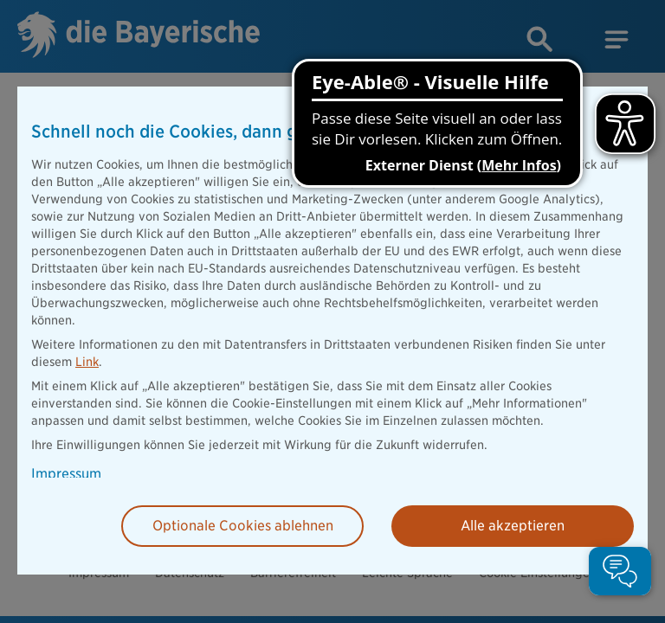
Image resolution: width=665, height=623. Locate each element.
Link (87, 362)
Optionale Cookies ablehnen (242, 525)
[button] (620, 571)
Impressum (66, 474)
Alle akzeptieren (513, 525)
